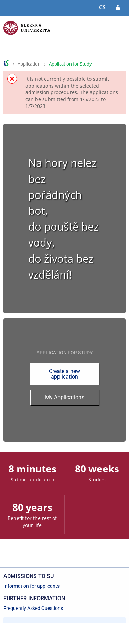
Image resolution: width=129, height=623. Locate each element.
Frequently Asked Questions (33, 608)
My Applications (64, 397)
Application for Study (70, 64)
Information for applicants (31, 586)
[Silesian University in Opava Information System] (26, 36)
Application (29, 64)
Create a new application (64, 374)
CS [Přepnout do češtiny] (102, 7)
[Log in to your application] (118, 7)
